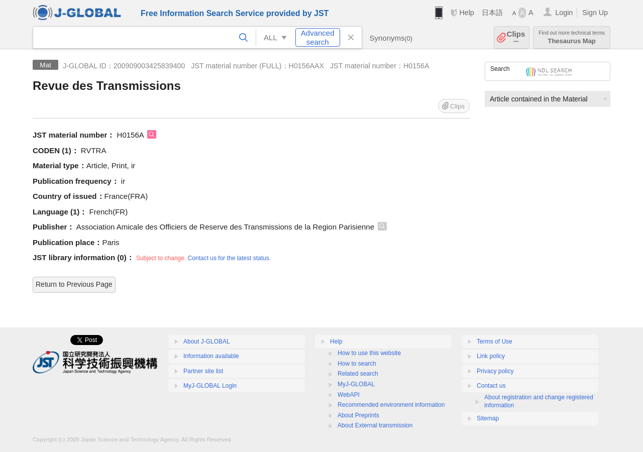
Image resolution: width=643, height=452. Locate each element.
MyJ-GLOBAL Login (210, 385)
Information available (211, 356)
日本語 (492, 13)
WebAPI (349, 394)
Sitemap (488, 418)
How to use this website (369, 353)
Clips (516, 37)
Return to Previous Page (74, 284)
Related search (358, 373)
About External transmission (375, 425)
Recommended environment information (391, 404)
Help (466, 13)
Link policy (491, 356)
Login (564, 13)
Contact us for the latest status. (229, 258)
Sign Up (595, 13)
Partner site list (203, 371)
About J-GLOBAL (206, 341)
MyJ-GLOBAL (356, 384)
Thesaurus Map (572, 37)
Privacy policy (495, 371)
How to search (357, 363)
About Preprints (358, 415)
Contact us (491, 385)
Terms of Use (494, 341)
